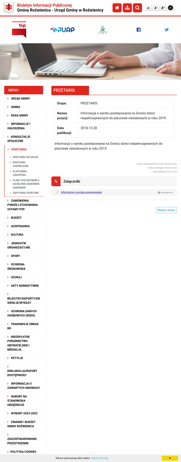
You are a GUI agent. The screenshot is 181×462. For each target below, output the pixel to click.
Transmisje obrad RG (23, 326)
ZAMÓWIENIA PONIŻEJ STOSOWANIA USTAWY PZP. (22, 205)
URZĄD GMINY (18, 98)
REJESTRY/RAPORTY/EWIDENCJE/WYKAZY (23, 298)
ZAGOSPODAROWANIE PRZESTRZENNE (22, 439)
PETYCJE (15, 358)
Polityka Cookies (21, 451)
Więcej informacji (99, 458)
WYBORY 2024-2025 (22, 413)
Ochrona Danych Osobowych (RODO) (22, 313)
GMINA (13, 107)
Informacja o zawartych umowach (23, 385)
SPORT (13, 256)
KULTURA (15, 234)
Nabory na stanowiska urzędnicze (17, 401)
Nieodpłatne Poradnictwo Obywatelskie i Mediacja (18, 343)
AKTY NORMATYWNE (23, 285)
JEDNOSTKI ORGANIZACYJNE (18, 245)
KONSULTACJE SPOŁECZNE (18, 139)
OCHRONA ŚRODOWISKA (16, 266)
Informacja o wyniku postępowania (81, 192)
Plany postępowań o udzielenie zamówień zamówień (26, 184)
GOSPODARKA (18, 226)
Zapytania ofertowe (26, 192)
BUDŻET (14, 217)
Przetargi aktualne (25, 157)
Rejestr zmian (166, 210)
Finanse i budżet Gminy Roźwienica (21, 424)
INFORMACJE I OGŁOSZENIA (18, 126)
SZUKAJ (14, 277)
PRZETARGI (17, 149)
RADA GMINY (17, 115)
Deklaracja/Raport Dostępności (22, 371)
